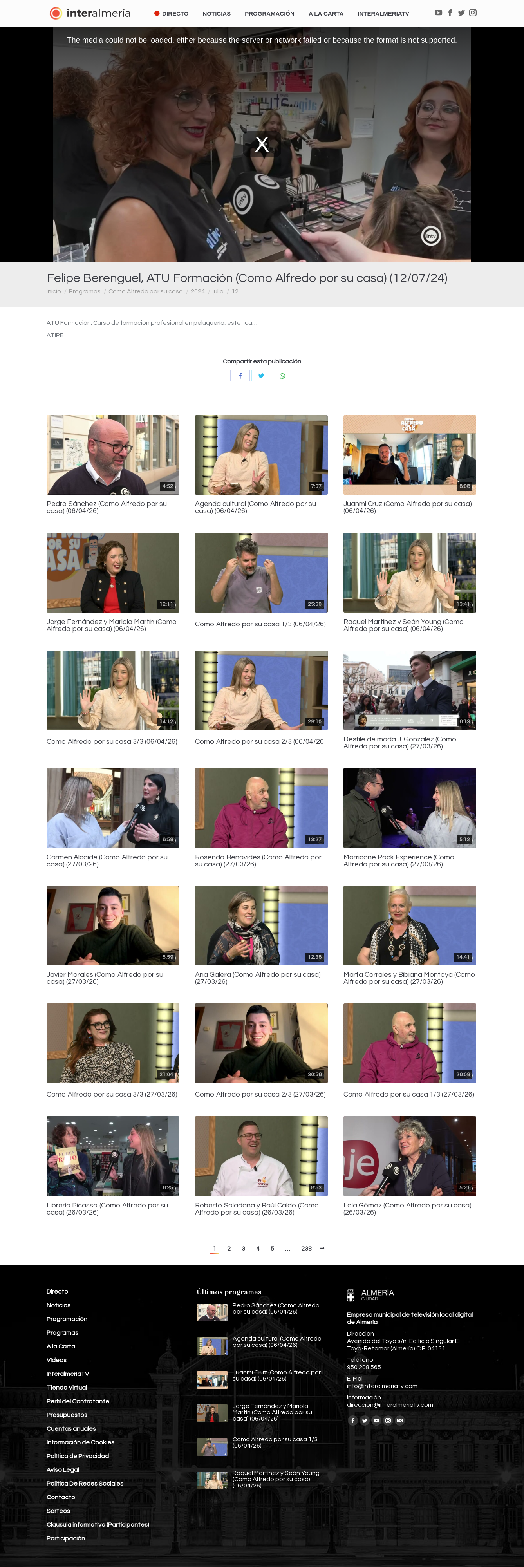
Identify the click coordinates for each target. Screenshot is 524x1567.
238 (306, 1248)
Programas (85, 291)
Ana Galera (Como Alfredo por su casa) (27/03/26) (258, 978)
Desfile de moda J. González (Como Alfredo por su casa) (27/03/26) (400, 743)
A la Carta (61, 1346)
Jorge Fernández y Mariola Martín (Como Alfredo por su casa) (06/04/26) (112, 625)
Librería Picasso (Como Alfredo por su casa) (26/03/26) (107, 1209)
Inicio (54, 291)
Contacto (61, 1497)
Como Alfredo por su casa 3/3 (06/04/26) (112, 741)
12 (235, 291)
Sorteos (58, 1511)
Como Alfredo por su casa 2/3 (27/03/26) (260, 1094)
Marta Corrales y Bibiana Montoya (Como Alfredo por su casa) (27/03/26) (409, 978)
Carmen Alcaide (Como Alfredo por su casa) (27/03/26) (107, 861)
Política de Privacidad (78, 1456)
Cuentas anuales (71, 1429)
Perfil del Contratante (78, 1401)
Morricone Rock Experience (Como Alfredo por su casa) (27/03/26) (399, 861)
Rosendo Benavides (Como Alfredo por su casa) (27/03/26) (258, 861)
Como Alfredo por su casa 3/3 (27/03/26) (112, 1094)
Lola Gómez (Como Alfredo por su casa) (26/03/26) (407, 1209)
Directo (57, 1292)
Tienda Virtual (67, 1387)
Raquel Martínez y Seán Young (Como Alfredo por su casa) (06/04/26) (403, 625)
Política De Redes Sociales (85, 1483)
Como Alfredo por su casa (145, 291)
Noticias (58, 1305)
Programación (67, 1319)
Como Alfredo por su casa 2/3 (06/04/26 (259, 741)
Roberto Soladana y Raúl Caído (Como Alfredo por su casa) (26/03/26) (257, 1209)
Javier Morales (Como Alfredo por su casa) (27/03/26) (105, 978)
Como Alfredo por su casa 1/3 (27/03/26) (408, 1094)
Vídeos (57, 1360)
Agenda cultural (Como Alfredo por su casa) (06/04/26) (255, 508)
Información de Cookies (80, 1442)
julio (218, 291)
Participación (66, 1538)
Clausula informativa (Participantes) (98, 1525)
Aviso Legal (63, 1470)
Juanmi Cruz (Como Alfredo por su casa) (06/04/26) (407, 508)
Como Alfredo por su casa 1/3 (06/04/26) (260, 624)
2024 (198, 291)
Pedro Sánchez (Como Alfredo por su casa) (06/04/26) (107, 508)
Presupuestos (67, 1415)
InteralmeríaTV (68, 1374)
